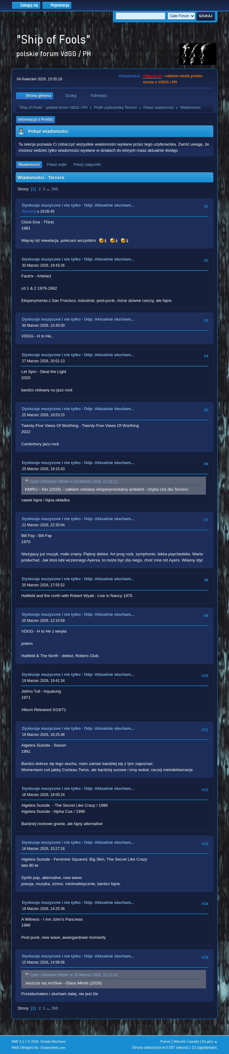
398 (54, 189)
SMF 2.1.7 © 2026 (24, 1041)
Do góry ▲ (209, 1041)
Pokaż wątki (56, 164)
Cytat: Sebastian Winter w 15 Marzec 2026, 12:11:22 (73, 975)
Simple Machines (53, 1041)
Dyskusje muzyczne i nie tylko (51, 205)
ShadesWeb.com (52, 1047)
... (48, 189)
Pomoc (165, 1041)
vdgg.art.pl (152, 76)
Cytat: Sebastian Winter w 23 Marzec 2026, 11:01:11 (73, 481)
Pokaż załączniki (87, 164)
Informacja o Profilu (35, 119)
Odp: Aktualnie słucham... (109, 205)
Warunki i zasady (186, 1041)
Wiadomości (29, 164)
